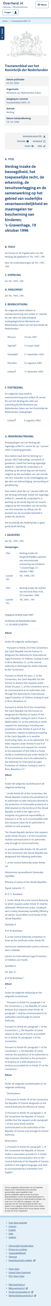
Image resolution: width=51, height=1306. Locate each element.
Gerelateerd (39, 141)
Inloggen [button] (7, 12)
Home (4, 21)
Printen (29, 146)
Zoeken (12, 1237)
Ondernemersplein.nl (19, 1291)
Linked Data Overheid (20, 1272)
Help (11, 1233)
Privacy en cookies (18, 1249)
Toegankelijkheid (17, 1253)
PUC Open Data (16, 1276)
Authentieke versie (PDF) (34, 137)
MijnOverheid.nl (17, 1284)
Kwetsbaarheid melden (20, 1260)
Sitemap (13, 1256)
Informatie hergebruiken (21, 1245)
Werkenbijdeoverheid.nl (21, 1295)
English (12, 1230)
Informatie (23, 141)
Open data (14, 1268)
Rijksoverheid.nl (17, 1288)
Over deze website (18, 1222)
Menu (44, 4)
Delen (42, 146)
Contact (12, 1226)
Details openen (2, 33)
